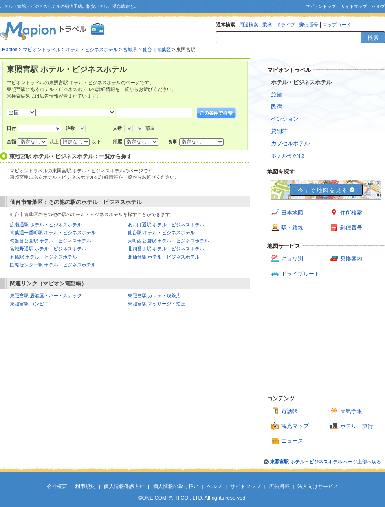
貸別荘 (279, 131)
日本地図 (292, 212)
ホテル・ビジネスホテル (92, 49)
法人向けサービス (317, 486)
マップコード (337, 25)
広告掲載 (279, 486)
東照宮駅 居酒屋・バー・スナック (46, 295)
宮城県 (130, 49)
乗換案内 (351, 258)
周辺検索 (248, 25)
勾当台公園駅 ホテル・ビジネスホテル (50, 241)
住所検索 (351, 212)
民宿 (276, 107)
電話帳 (289, 411)
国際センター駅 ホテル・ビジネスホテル (53, 265)
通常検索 (225, 25)
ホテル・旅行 (356, 426)
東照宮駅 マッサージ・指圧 (156, 304)
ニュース (292, 441)
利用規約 (85, 486)
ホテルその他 (287, 155)
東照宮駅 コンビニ (29, 304)
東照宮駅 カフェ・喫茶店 (154, 295)
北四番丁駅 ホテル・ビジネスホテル (166, 249)
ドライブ (285, 25)
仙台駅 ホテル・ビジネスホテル (161, 232)
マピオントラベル (41, 49)
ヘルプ (378, 6)
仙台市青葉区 (157, 49)
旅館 (276, 94)
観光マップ (295, 426)
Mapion (9, 49)
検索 (373, 38)
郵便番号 (308, 25)
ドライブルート (300, 273)
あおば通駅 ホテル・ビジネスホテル (166, 225)
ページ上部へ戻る (325, 461)
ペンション (285, 119)
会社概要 (57, 486)
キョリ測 (292, 258)
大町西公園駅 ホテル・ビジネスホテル (168, 241)
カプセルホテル (290, 143)
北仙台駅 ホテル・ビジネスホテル (164, 257)
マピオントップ (321, 6)
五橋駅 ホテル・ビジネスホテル (43, 257)
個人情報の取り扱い (176, 486)
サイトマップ (354, 6)
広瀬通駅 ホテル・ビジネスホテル (46, 225)
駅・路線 (292, 227)
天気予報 (351, 411)
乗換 (267, 25)
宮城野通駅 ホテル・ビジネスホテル (48, 249)
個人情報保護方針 (124, 486)
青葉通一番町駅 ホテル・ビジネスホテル (53, 232)
